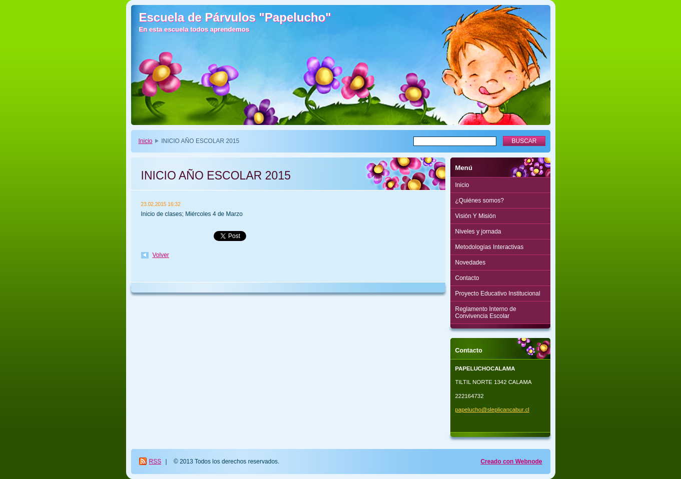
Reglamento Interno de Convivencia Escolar (485, 313)
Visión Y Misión (475, 216)
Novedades (470, 262)
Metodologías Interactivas (489, 247)
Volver (161, 255)
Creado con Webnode (511, 461)
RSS (155, 461)
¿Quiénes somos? (479, 200)
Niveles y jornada (478, 231)
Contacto (467, 278)
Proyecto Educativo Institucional (497, 293)
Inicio (146, 141)
